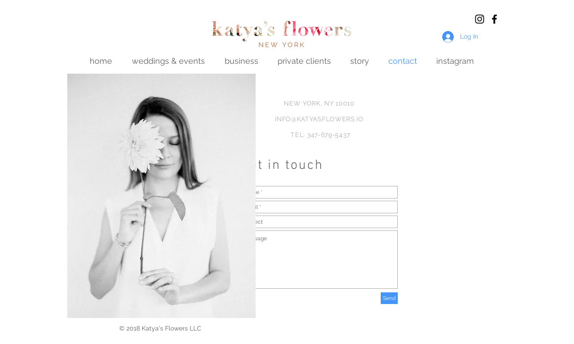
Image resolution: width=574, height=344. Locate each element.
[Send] (389, 298)
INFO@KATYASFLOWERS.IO (319, 119)
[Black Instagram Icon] (480, 19)
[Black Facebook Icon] (494, 19)
